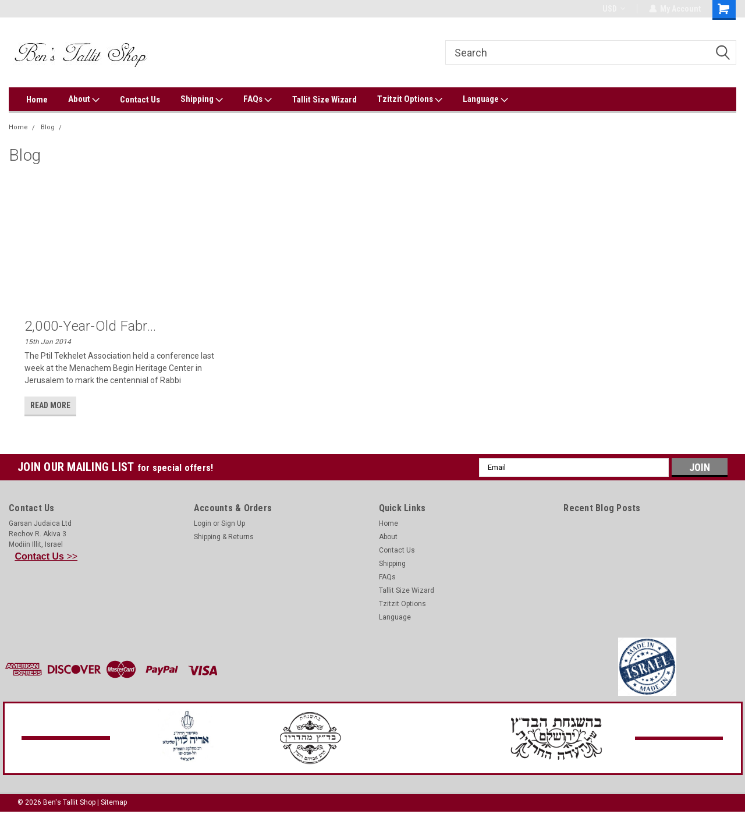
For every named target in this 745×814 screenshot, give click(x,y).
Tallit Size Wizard (324, 99)
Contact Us (140, 99)
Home (37, 99)
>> (46, 556)
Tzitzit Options (409, 99)
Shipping (201, 99)
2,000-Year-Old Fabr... (90, 326)
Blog (48, 127)
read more (50, 405)
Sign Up (233, 523)
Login (202, 523)
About (84, 99)
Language (485, 99)
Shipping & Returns (224, 537)
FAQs (257, 99)
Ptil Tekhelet (87, 127)
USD (613, 8)
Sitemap (114, 802)
